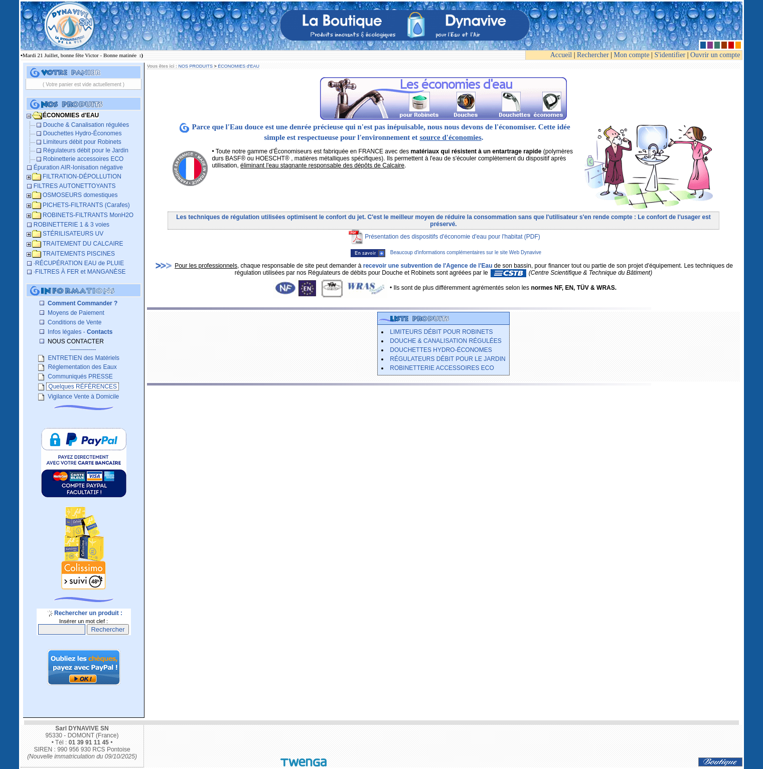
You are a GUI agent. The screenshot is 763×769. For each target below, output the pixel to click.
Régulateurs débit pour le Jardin (447, 358)
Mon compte (632, 55)
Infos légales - (79, 331)
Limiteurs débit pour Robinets (441, 331)
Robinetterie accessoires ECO (442, 367)
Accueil (561, 55)
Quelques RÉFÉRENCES (82, 386)
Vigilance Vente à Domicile (82, 396)
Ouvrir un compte (715, 55)
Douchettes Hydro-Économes (441, 349)
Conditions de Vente (74, 322)
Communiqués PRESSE (79, 376)
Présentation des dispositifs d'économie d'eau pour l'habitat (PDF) (452, 236)
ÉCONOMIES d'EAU (238, 66)
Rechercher (593, 55)
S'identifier (670, 55)
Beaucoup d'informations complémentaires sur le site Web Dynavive (446, 252)
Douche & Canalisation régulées (446, 340)
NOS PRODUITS (195, 66)
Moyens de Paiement (75, 312)
